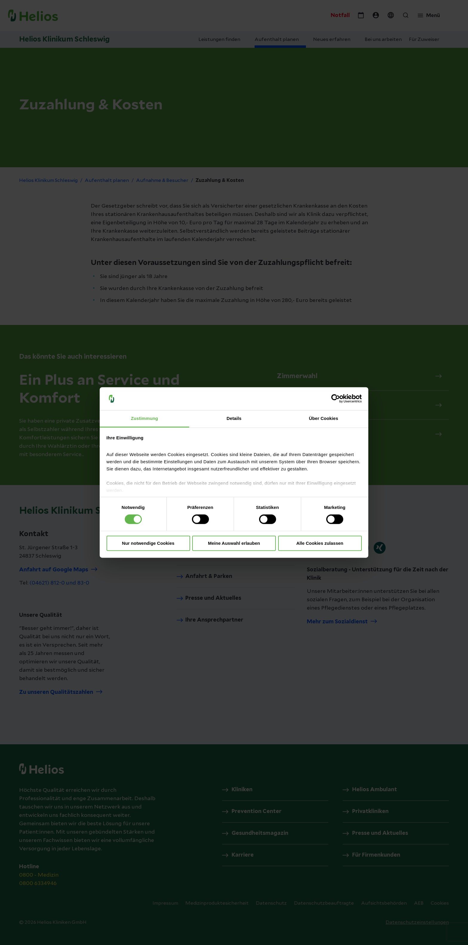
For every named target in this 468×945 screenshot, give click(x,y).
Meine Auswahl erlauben (234, 543)
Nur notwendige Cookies (148, 543)
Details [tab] (234, 418)
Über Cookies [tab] (323, 418)
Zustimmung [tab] (144, 418)
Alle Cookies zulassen (320, 543)
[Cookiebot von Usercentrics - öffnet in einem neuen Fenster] (336, 398)
